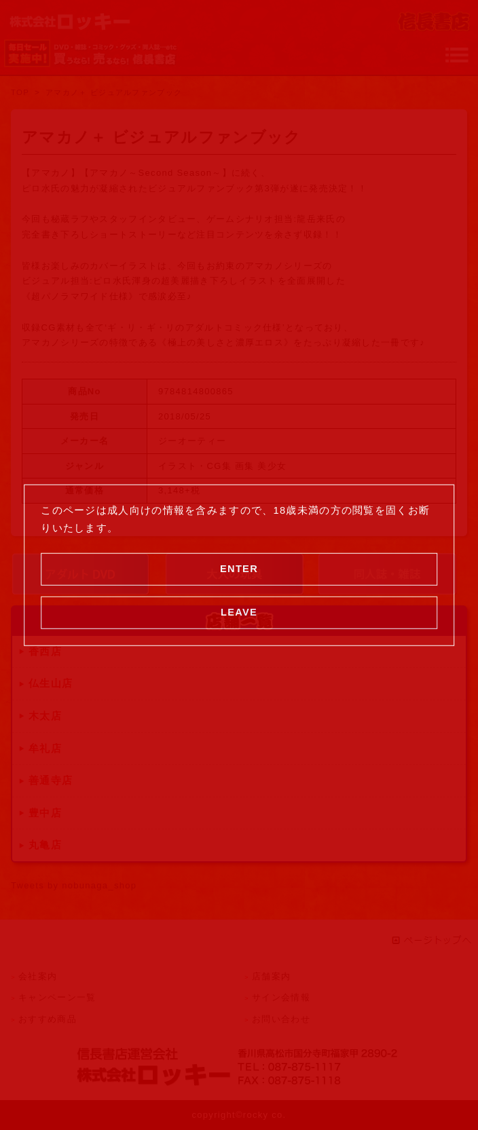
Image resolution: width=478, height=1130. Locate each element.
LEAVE (239, 612)
